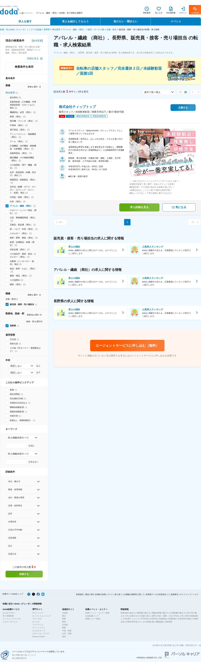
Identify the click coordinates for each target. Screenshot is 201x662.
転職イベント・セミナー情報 (97, 613)
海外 (64, 636)
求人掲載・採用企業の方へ (187, 645)
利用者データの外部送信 (156, 594)
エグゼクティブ (38, 631)
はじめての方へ (9, 613)
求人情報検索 (8, 616)
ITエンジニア (37, 613)
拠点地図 (168, 645)
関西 (64, 628)
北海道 (65, 613)
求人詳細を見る (139, 207)
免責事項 (174, 594)
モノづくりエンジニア (41, 616)
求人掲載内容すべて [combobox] (18, 437)
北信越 (38, 29)
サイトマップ (185, 594)
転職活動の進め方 (128, 613)
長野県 (47, 29)
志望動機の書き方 (177, 613)
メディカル (37, 619)
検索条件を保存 (24, 66)
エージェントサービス (12, 619)
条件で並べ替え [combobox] (152, 92)
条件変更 (37, 40)
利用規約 (79, 594)
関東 (64, 619)
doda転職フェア (92, 616)
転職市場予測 (131, 622)
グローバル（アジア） (41, 633)
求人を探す (25, 21)
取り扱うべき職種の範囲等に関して (129, 594)
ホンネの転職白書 (146, 622)
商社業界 (56, 29)
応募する (183, 107)
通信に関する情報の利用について (99, 594)
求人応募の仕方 (132, 616)
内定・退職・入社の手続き (168, 616)
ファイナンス (37, 625)
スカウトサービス (10, 622)
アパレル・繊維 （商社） (74, 29)
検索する (24, 574)
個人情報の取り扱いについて (24, 655)
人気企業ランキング (130, 619)
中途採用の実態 (184, 619)
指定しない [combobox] (16, 365)
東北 (64, 616)
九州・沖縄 (66, 633)
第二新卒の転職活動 (189, 616)
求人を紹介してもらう (75, 21)
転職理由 (163, 619)
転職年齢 (172, 619)
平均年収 (144, 619)
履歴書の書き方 (143, 613)
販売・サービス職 (96, 29)
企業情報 (168, 622)
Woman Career (38, 636)
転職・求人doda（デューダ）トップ (16, 29)
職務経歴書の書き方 (160, 613)
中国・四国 (66, 631)
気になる (179, 207)
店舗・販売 (112, 29)
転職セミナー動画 (92, 619)
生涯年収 (153, 619)
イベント (176, 21)
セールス (36, 622)
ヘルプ (195, 594)
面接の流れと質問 (148, 616)
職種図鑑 (159, 622)
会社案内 (156, 645)
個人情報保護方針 (19, 658)
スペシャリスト (38, 628)
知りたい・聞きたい (126, 21)
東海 (64, 622)
